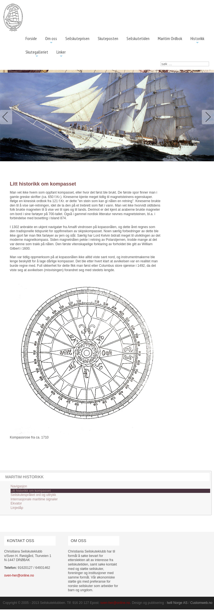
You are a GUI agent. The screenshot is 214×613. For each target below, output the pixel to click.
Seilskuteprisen (77, 38)
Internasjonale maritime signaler (34, 499)
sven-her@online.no (19, 575)
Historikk (197, 40)
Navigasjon (19, 486)
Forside (31, 38)
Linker (61, 54)
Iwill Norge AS (177, 603)
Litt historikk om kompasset (31, 491)
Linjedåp (17, 508)
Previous (7, 117)
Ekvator (16, 503)
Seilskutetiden (138, 38)
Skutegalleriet (36, 54)
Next (207, 117)
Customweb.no (201, 603)
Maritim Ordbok (170, 38)
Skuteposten (108, 38)
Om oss (51, 40)
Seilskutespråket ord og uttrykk (33, 495)
